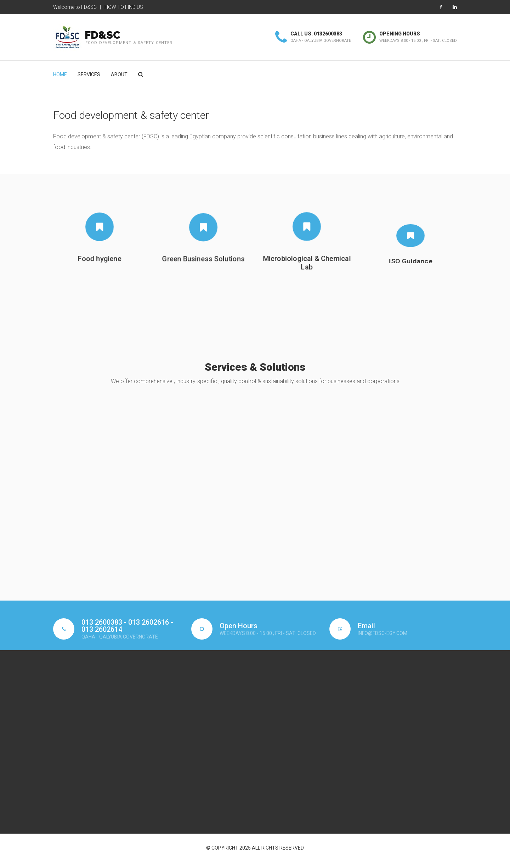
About (119, 74)
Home (60, 74)
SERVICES (89, 74)
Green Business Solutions (203, 258)
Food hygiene (99, 259)
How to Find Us (123, 7)
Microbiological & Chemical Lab (307, 270)
